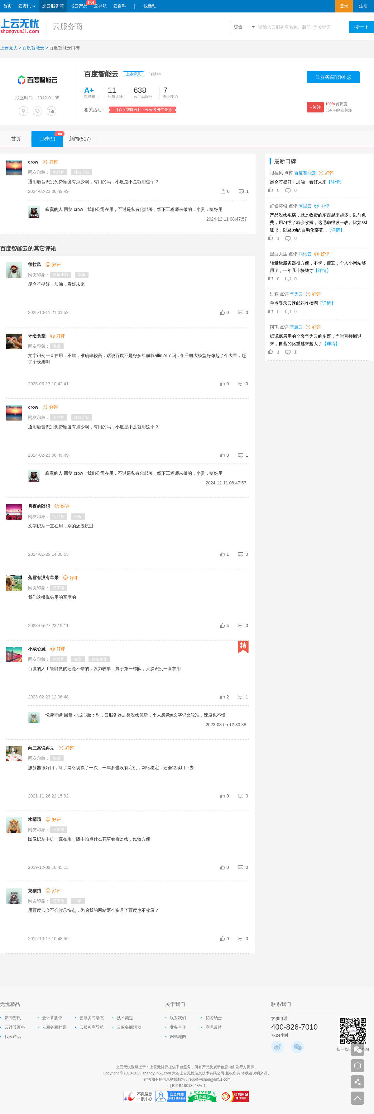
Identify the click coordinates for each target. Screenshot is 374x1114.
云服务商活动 (129, 1027)
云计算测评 (52, 1018)
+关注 (315, 107)
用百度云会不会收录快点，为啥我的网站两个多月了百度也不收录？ (93, 910)
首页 (7, 6)
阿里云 (305, 205)
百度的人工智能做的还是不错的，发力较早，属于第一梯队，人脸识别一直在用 (104, 668)
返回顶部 (357, 1098)
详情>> (155, 74)
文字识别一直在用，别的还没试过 (61, 525)
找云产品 (79, 6)
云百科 (119, 6)
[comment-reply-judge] (244, 191)
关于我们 (175, 1004)
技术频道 (125, 1018)
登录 (344, 6)
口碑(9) (51, 136)
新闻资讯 (13, 1018)
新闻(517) (83, 139)
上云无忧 (8, 47)
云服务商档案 (54, 1027)
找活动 (149, 6)
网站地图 (178, 1036)
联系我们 (178, 1018)
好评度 (336, 104)
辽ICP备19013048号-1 (187, 1085)
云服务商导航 (91, 1027)
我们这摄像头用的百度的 (52, 597)
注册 (363, 6)
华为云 (296, 294)
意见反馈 (214, 1027)
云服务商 (68, 26)
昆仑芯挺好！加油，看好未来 (56, 284)
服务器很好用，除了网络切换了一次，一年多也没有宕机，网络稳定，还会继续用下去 (111, 767)
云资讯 (27, 6)
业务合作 (178, 1027)
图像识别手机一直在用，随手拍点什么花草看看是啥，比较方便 (89, 838)
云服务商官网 (333, 78)
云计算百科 (15, 1027)
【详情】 (335, 181)
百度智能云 (33, 47)
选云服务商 (53, 6)
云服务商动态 (91, 1018)
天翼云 (296, 327)
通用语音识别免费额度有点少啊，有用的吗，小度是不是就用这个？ (93, 426)
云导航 (100, 6)
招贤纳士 (214, 1018)
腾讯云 (305, 253)
